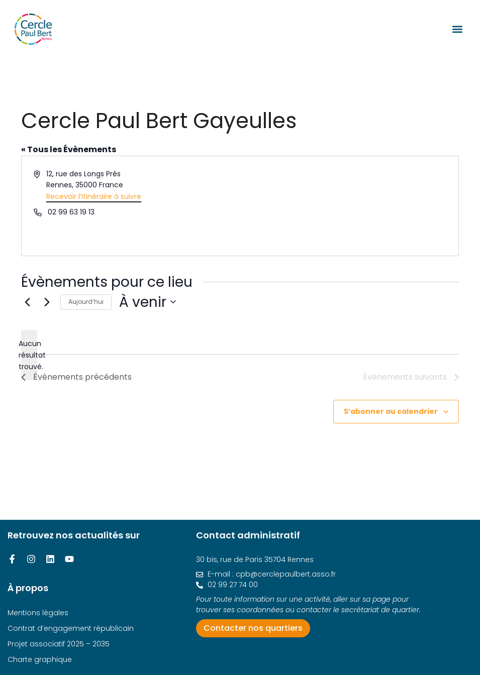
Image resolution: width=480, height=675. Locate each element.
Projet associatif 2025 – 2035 (59, 644)
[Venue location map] (349, 206)
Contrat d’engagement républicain (71, 628)
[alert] (29, 355)
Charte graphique (40, 659)
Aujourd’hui (86, 301)
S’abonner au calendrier (391, 411)
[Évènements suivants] (47, 302)
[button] (457, 29)
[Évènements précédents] (27, 302)
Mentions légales (38, 613)
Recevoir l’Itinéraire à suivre (93, 196)
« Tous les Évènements (68, 149)
